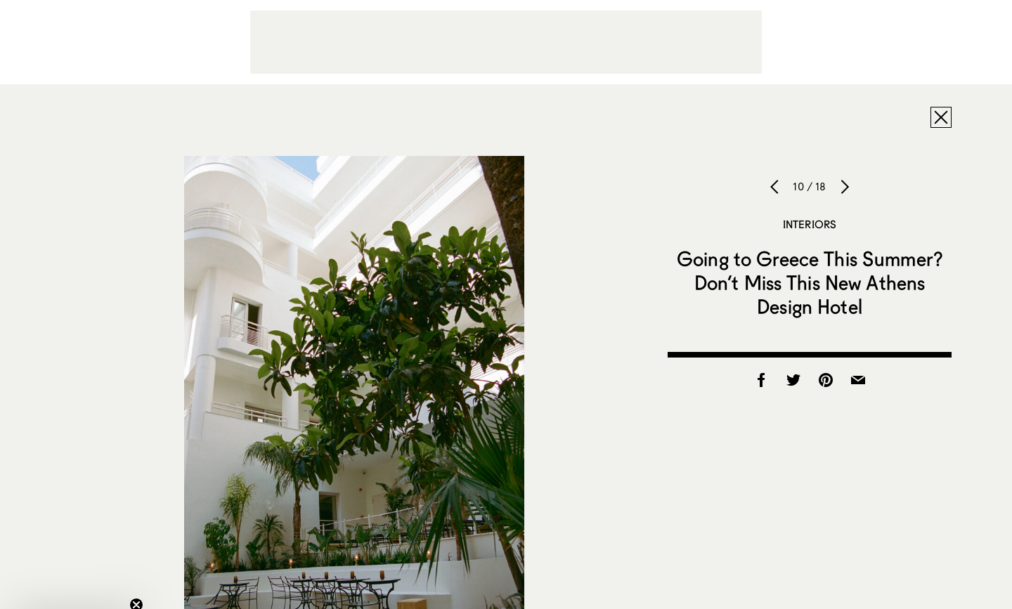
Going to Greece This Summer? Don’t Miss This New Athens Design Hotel (809, 282)
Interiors (809, 224)
